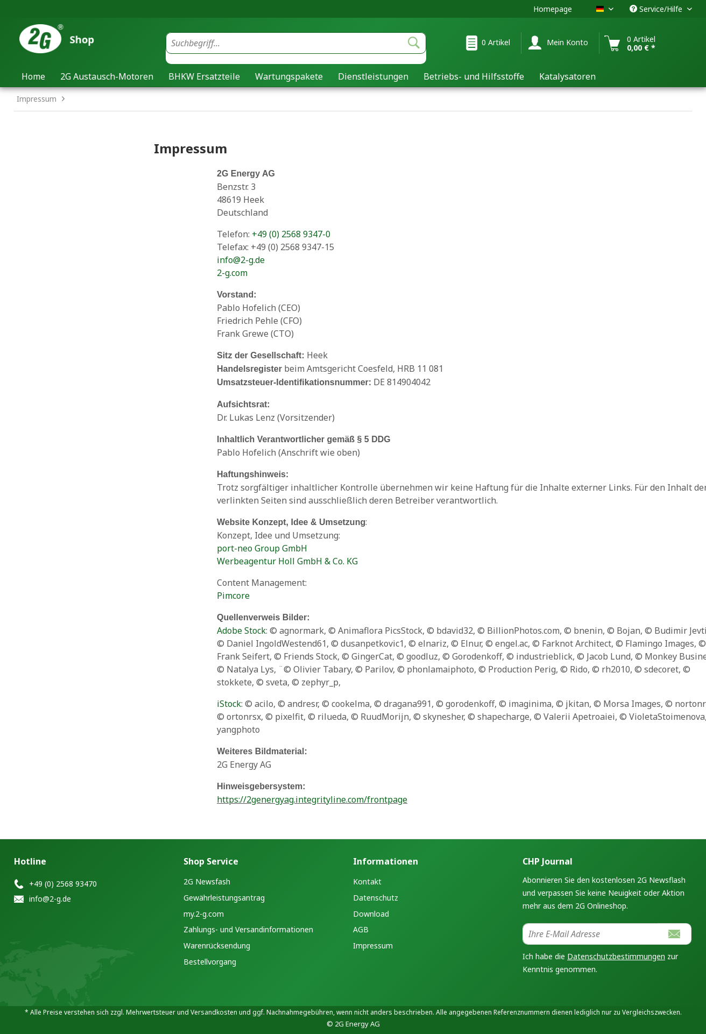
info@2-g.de (241, 260)
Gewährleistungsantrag (224, 898)
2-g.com (232, 273)
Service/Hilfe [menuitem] (657, 9)
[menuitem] (296, 48)
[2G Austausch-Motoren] (107, 76)
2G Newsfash (206, 881)
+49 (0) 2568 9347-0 (291, 234)
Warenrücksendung (216, 945)
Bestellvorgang (209, 962)
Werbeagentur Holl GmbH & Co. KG (287, 561)
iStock (229, 704)
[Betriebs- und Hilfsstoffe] (474, 76)
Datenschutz (375, 898)
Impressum (373, 945)
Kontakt (367, 881)
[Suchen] (413, 43)
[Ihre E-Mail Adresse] (590, 934)
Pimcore (233, 595)
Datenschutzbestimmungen (616, 956)
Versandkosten (213, 1012)
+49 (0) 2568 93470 (63, 884)
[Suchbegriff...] (296, 43)
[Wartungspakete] (289, 76)
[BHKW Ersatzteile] (204, 76)
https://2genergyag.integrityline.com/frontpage (312, 799)
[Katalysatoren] (567, 76)
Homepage (552, 9)
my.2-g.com (203, 914)
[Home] (33, 76)
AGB (361, 929)
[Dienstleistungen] (373, 76)
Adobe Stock (241, 630)
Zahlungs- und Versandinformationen (248, 929)
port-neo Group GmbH (262, 548)
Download (371, 914)
